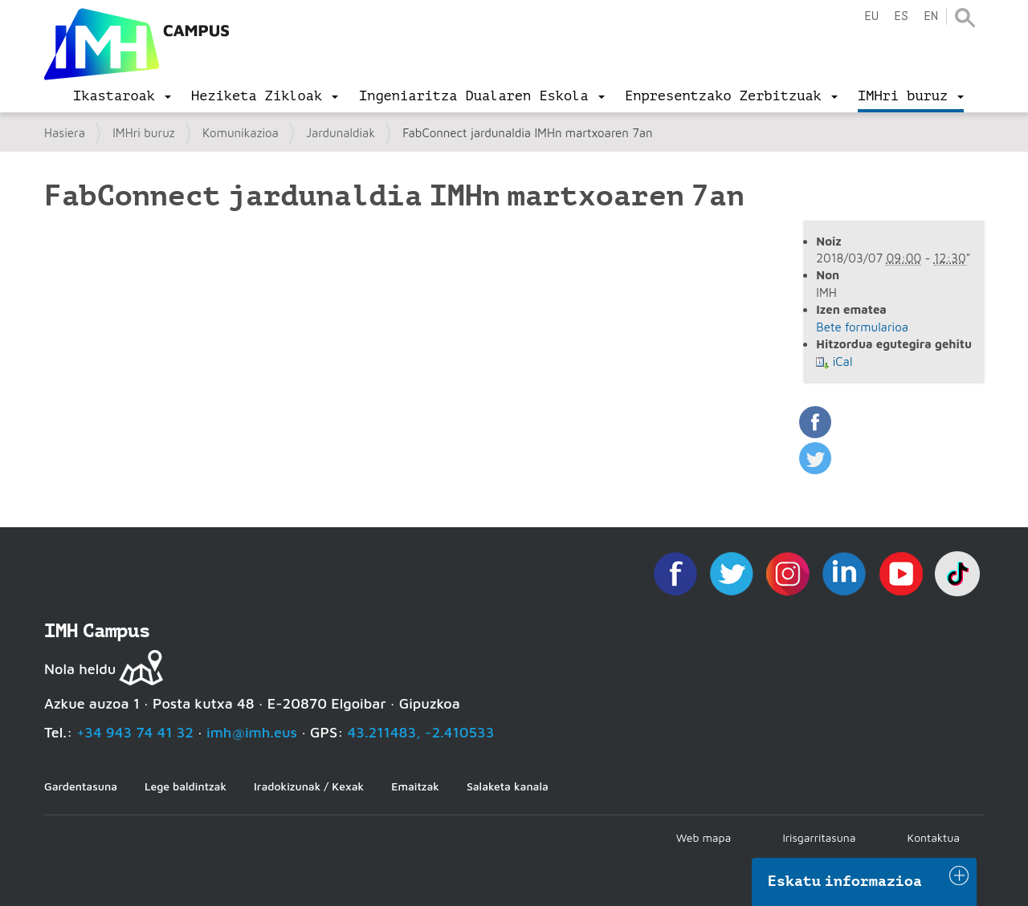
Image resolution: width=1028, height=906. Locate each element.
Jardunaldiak (340, 133)
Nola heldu (80, 668)
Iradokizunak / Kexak (309, 786)
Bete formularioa (862, 327)
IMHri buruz (143, 133)
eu (871, 16)
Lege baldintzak (185, 786)
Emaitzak (415, 786)
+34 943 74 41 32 (135, 732)
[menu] (122, 96)
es (901, 16)
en (931, 16)
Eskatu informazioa (845, 881)
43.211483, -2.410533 (421, 732)
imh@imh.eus (251, 732)
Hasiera (64, 133)
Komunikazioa (240, 133)
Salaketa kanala (508, 786)
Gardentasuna (80, 786)
